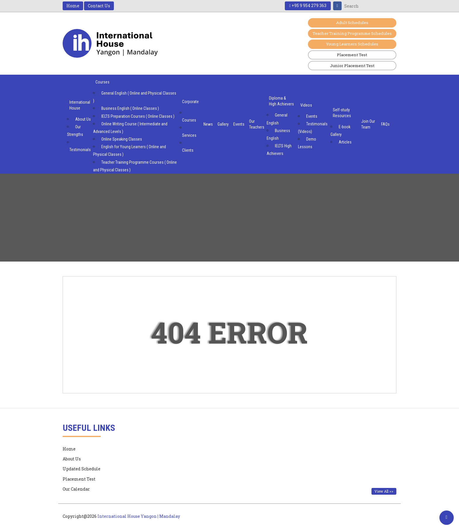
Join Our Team (368, 124)
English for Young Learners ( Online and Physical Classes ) (129, 151)
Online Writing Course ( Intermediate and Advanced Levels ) (130, 128)
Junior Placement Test (349, 66)
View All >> (383, 491)
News (208, 124)
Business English (278, 135)
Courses (102, 82)
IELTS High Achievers (279, 150)
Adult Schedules (349, 22)
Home (72, 5)
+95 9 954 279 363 (307, 5)
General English (277, 119)
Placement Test (349, 55)
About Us (83, 119)
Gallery (223, 124)
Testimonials (80, 150)
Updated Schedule (81, 469)
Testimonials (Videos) (313, 128)
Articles (345, 142)
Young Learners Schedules (349, 44)
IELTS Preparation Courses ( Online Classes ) (137, 117)
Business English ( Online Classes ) (130, 109)
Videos (306, 105)
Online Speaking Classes (121, 139)
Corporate (190, 102)
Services (189, 136)
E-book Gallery (340, 131)
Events (238, 124)
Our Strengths (75, 131)
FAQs (385, 124)
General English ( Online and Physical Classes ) (134, 97)
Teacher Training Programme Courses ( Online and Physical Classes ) (135, 167)
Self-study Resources (342, 113)
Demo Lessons (307, 143)
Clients (187, 150)
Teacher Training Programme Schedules (348, 33)
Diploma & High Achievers (281, 101)
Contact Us (99, 5)
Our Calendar (76, 489)
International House (79, 105)
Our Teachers (256, 124)
